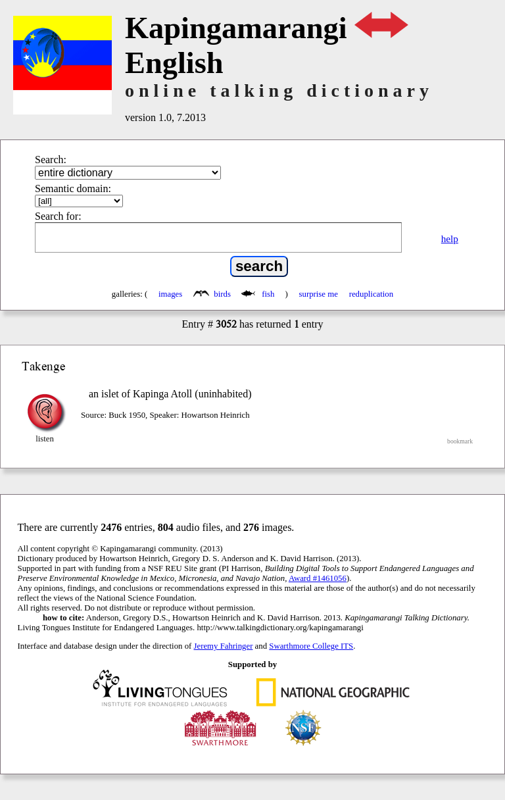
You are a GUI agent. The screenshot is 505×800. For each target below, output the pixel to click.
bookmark (460, 441)
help (449, 238)
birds (213, 294)
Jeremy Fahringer (223, 646)
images (170, 294)
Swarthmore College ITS (311, 646)
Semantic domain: (73, 188)
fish (259, 294)
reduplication (371, 294)
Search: (50, 159)
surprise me (318, 294)
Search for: (58, 216)
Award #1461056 (318, 578)
